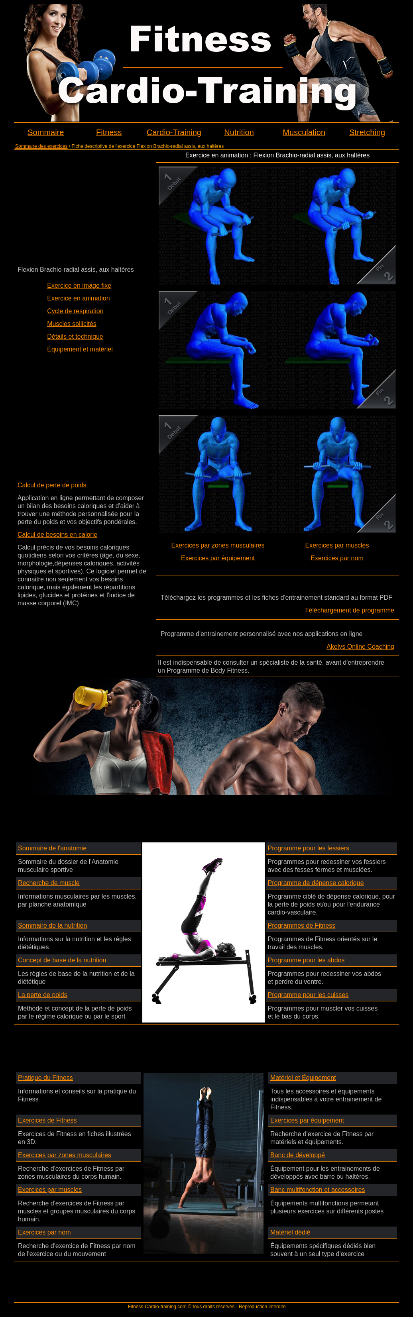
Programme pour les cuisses (308, 994)
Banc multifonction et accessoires (317, 1189)
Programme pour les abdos (306, 960)
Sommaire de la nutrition (52, 925)
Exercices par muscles (337, 545)
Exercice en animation (78, 298)
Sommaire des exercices (41, 146)
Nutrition (239, 132)
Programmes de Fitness (302, 925)
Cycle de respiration (75, 311)
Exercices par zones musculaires (218, 545)
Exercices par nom (337, 558)
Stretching (367, 132)
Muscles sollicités (71, 323)
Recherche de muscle (49, 882)
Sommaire (46, 132)
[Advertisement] (84, 207)
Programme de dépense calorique (316, 882)
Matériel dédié (290, 1232)
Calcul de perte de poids (52, 485)
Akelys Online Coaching (360, 646)
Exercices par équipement (218, 558)
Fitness (109, 132)
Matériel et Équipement (303, 1077)
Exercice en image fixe (79, 285)
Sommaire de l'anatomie (52, 848)
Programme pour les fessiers (309, 848)
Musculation (304, 132)
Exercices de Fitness (47, 1120)
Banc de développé (297, 1155)
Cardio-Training (174, 132)
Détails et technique (75, 336)
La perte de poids (42, 994)
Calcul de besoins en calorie (57, 534)
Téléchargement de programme (349, 610)
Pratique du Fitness (45, 1077)
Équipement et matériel (80, 349)
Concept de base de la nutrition (62, 960)
